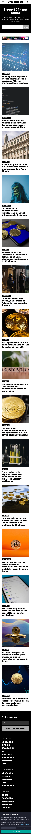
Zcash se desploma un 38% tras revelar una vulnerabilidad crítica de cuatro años (15, 387)
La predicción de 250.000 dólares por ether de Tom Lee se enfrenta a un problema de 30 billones (14, 521)
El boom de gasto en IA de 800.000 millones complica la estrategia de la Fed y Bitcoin (15, 167)
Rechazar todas (9, 828)
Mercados (5, 73)
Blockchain (6, 117)
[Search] (26, 27)
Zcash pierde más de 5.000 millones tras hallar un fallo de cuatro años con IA (15, 344)
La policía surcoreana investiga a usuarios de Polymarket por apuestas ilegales (14, 301)
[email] (15, 723)
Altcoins (5, 249)
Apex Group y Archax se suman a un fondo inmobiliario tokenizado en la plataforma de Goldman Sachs (15, 566)
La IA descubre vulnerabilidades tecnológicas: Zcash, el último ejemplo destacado (14, 211)
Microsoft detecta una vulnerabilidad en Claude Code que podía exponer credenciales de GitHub (14, 123)
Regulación (6, 295)
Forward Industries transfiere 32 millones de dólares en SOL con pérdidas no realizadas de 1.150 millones (15, 257)
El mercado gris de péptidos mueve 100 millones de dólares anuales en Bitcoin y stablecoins (12, 476)
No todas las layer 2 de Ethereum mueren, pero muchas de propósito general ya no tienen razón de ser (15, 657)
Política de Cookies (24, 824)
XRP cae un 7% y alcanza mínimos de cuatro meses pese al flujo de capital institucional (14, 611)
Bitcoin (4, 469)
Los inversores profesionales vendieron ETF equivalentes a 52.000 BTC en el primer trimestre (15, 431)
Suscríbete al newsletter (15, 728)
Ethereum (5, 515)
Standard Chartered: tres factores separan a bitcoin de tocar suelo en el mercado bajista (15, 701)
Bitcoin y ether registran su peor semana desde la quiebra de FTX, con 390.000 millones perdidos (15, 79)
